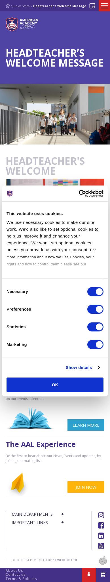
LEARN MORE (86, 425)
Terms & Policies (21, 578)
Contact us (16, 574)
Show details (79, 367)
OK (55, 384)
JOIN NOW (86, 487)
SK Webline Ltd (65, 560)
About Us (14, 570)
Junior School (21, 6)
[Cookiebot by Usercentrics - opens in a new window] (78, 193)
